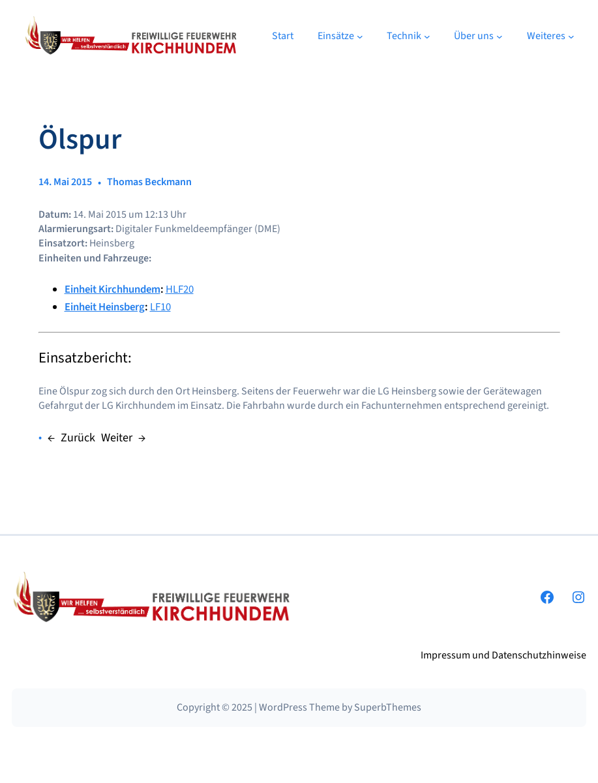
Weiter (116, 437)
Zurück (78, 437)
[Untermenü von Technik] (427, 36)
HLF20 (180, 289)
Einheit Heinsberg (105, 307)
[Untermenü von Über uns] (499, 36)
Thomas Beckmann (149, 182)
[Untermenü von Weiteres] (571, 36)
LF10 (160, 307)
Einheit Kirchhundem (112, 289)
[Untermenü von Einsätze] (360, 36)
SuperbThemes (387, 707)
